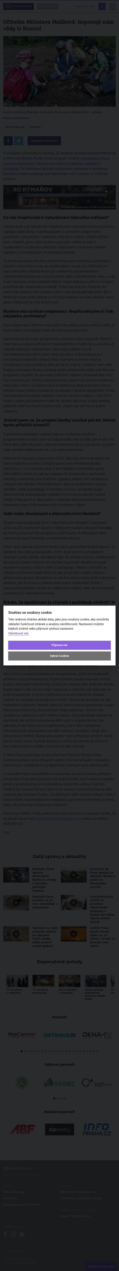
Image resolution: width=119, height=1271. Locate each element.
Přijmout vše (59, 645)
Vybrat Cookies (59, 656)
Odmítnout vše (18, 633)
